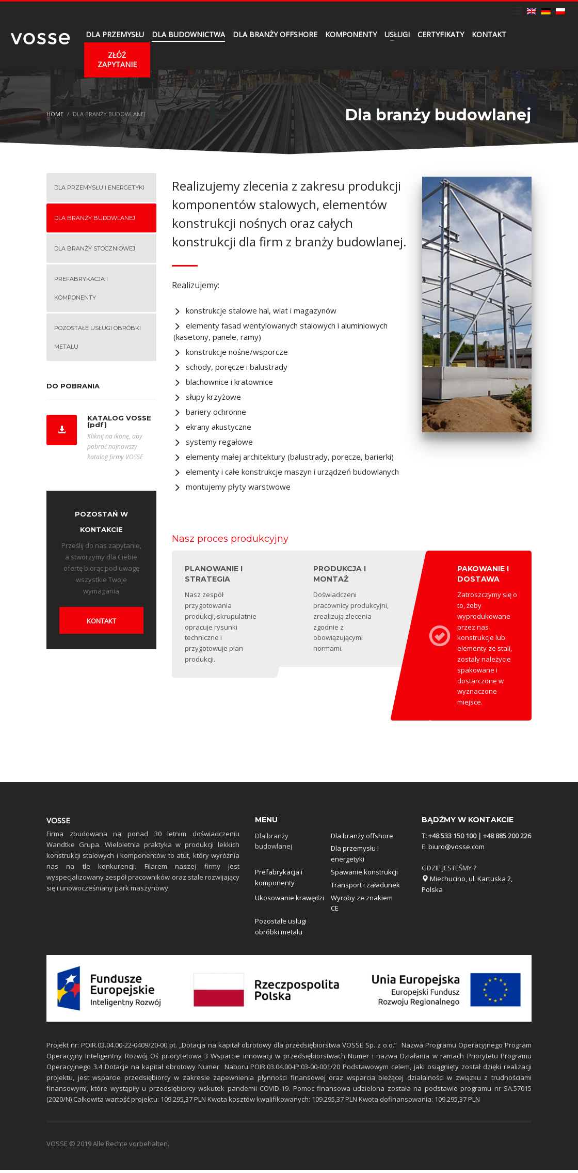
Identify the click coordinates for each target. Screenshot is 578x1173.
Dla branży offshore (362, 838)
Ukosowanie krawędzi (289, 900)
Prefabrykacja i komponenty (278, 880)
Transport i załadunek (365, 888)
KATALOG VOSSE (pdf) (119, 421)
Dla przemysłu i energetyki (355, 857)
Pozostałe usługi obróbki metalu (281, 929)
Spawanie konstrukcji (364, 875)
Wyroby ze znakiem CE (362, 906)
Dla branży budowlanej (273, 844)
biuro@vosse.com (456, 849)
